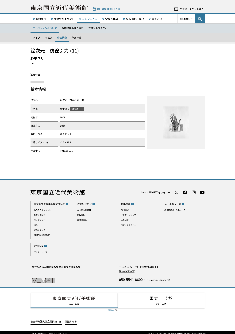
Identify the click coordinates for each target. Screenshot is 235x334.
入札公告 (125, 219)
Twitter (176, 192)
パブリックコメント (129, 224)
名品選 (48, 37)
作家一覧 (76, 37)
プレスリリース (40, 251)
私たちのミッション (42, 209)
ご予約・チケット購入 (192, 9)
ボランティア (39, 219)
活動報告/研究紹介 (42, 234)
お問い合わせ (84, 204)
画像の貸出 (82, 219)
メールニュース (172, 204)
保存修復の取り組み (72, 28)
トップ (36, 37)
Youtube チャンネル (202, 192)
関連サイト (71, 318)
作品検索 (62, 37)
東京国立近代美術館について (49, 204)
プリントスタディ (97, 28)
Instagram (193, 192)
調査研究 (157, 19)
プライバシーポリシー (57, 331)
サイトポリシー (39, 331)
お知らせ (38, 246)
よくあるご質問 (84, 209)
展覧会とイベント (64, 19)
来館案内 (41, 19)
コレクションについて (45, 28)
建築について (39, 229)
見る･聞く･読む (135, 19)
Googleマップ (127, 271)
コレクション (89, 19)
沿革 (36, 224)
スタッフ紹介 (39, 214)
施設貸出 (81, 214)
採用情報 (125, 209)
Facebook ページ (185, 192)
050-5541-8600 (131, 279)
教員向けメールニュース (174, 209)
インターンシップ (128, 214)
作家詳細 (76, 108)
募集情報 (126, 204)
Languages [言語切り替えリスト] (185, 18)
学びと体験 (111, 19)
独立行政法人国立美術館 (44, 318)
